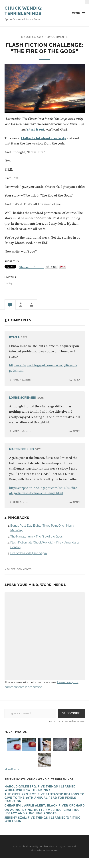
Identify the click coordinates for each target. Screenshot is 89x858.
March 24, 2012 (22, 379)
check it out (35, 129)
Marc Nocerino (21, 449)
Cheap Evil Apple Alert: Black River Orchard (45, 805)
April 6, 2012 (20, 502)
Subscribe (71, 713)
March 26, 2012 (22, 431)
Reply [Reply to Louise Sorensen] (76, 431)
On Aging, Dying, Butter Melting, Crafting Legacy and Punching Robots (42, 811)
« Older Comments (18, 569)
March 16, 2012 (32, 36)
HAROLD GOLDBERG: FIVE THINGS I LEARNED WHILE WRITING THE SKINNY (40, 788)
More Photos (12, 769)
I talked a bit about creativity (43, 138)
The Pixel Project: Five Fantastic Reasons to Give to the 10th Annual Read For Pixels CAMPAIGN (44, 798)
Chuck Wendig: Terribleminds (24, 10)
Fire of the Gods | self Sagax (28, 553)
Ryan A (14, 337)
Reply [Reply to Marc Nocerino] (76, 502)
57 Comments (57, 36)
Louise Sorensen (22, 397)
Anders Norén (50, 850)
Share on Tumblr (31, 266)
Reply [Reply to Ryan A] (76, 379)
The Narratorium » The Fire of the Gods (36, 536)
